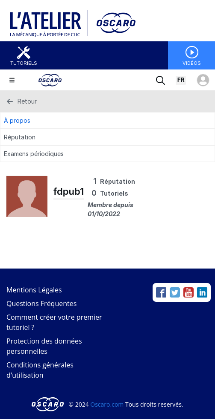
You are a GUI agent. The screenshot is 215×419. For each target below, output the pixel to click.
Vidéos (192, 63)
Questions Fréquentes (41, 303)
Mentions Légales (34, 290)
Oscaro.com (107, 404)
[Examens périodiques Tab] (107, 153)
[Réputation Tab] (107, 137)
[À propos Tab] (107, 120)
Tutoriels (23, 63)
